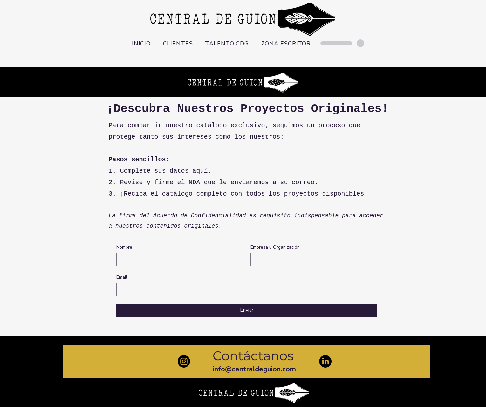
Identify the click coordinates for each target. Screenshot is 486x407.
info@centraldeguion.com (254, 369)
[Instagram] (184, 361)
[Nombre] (178, 259)
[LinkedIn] (325, 361)
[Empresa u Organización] (312, 259)
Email (121, 277)
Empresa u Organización (275, 247)
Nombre (124, 247)
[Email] (245, 289)
